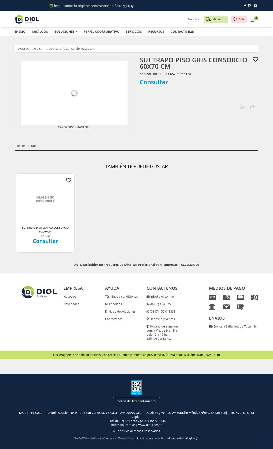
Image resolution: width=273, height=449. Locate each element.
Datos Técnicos (28, 146)
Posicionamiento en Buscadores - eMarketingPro (166, 438)
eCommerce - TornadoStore (118, 438)
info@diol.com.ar (162, 296)
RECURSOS (156, 31)
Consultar (154, 82)
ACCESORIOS (27, 49)
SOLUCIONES (66, 31)
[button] (198, 438)
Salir (242, 19)
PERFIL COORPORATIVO (101, 31)
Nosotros (69, 296)
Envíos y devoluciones (120, 311)
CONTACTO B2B (182, 31)
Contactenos (113, 319)
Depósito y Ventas (162, 319)
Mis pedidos (113, 304)
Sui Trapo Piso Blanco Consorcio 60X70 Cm (45, 229)
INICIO (20, 31)
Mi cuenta (219, 19)
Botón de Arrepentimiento (136, 401)
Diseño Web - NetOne (86, 438)
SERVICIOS (134, 31)
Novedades (71, 304)
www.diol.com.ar (150, 425)
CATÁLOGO (40, 31)
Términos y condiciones (121, 296)
